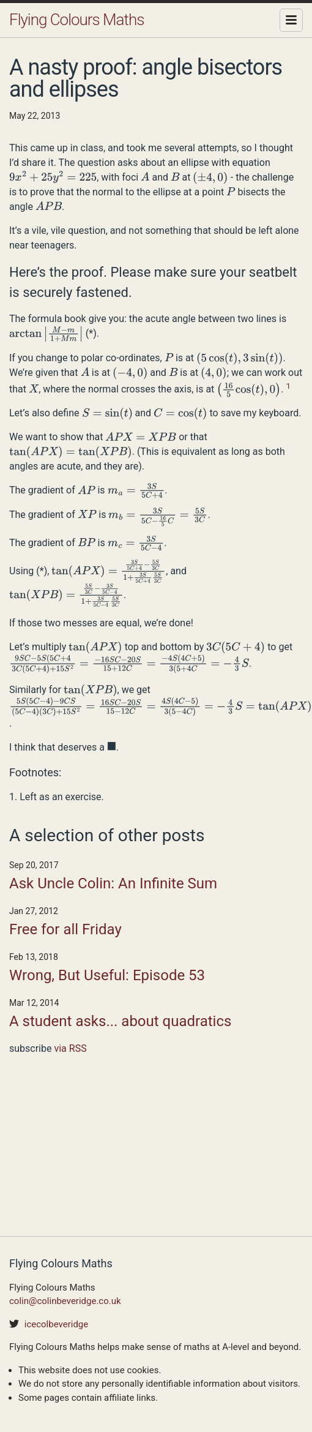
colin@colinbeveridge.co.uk (65, 1300)
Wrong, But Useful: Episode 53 (107, 975)
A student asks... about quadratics (120, 1021)
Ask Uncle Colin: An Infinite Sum (113, 883)
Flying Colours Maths (76, 19)
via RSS (70, 1048)
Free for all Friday (65, 929)
